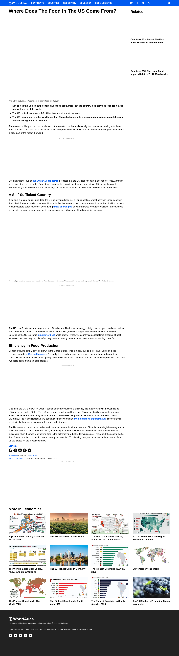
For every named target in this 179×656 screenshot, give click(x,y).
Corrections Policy (71, 629)
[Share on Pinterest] (25, 450)
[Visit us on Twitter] (20, 635)
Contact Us (18, 629)
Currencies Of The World (146, 569)
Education (85, 3)
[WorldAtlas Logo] (19, 3)
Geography (69, 3)
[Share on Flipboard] (10, 450)
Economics (33, 455)
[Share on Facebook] (15, 450)
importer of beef (46, 335)
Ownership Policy (85, 629)
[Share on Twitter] (20, 450)
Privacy (26, 629)
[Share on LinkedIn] (29, 450)
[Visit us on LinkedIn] (30, 635)
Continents (37, 3)
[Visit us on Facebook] (15, 635)
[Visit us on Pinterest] (25, 635)
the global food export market (90, 419)
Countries (53, 3)
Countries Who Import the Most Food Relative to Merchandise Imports (147, 42)
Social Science (103, 3)
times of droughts (62, 206)
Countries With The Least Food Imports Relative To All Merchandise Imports (150, 74)
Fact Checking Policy (55, 629)
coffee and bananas (36, 354)
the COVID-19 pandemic (45, 181)
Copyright (34, 629)
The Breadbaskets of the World (67, 536)
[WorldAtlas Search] (169, 3)
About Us (42, 629)
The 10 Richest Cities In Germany (68, 569)
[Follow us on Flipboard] (10, 635)
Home (11, 629)
